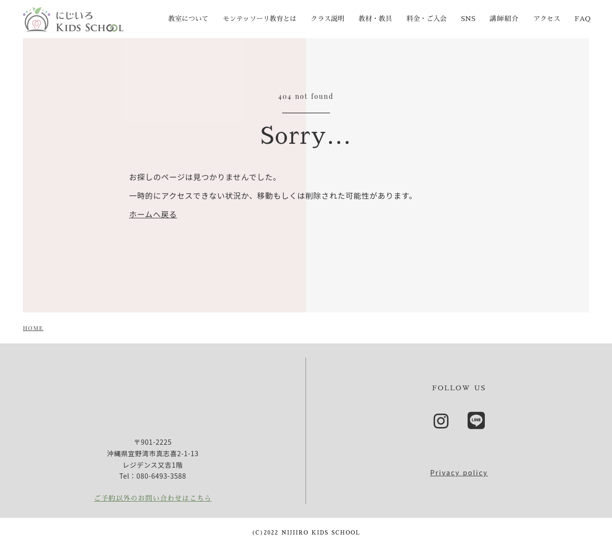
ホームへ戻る (153, 214)
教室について (188, 18)
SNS (468, 18)
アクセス (547, 18)
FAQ (582, 18)
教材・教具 (375, 18)
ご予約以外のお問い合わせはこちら (152, 498)
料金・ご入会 (426, 18)
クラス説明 (327, 18)
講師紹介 (504, 18)
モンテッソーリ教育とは (259, 18)
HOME (33, 328)
